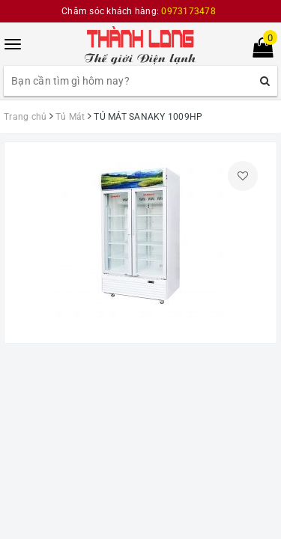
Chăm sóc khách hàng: (138, 11)
